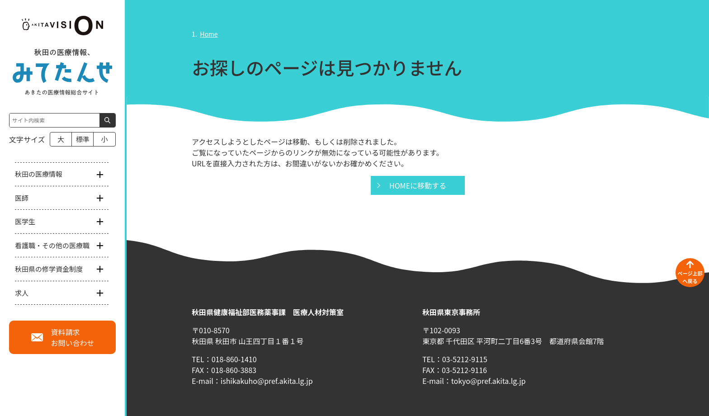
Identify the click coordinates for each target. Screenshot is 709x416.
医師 (21, 198)
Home (208, 33)
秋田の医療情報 (38, 174)
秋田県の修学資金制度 (49, 269)
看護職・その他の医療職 (52, 245)
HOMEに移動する (417, 185)
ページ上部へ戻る (690, 276)
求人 (21, 293)
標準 (83, 139)
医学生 (25, 221)
